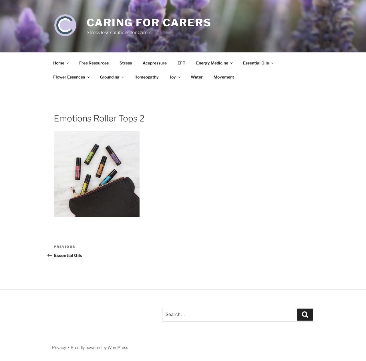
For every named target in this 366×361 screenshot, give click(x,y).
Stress (126, 62)
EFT (181, 62)
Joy (175, 76)
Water (197, 76)
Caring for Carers (149, 22)
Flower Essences (71, 76)
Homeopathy (146, 76)
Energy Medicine (215, 62)
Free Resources (94, 62)
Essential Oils (258, 62)
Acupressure (155, 62)
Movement (224, 76)
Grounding (112, 76)
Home (61, 62)
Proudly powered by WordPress (99, 347)
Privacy (59, 347)
